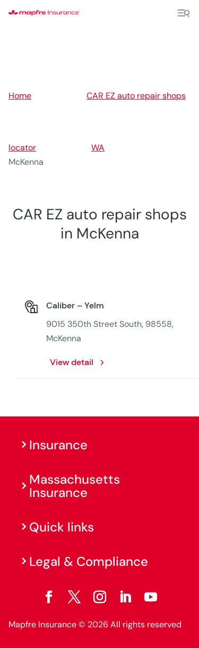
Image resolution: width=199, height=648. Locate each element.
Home (19, 95)
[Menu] (183, 13)
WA (98, 147)
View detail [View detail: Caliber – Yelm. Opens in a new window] (71, 362)
